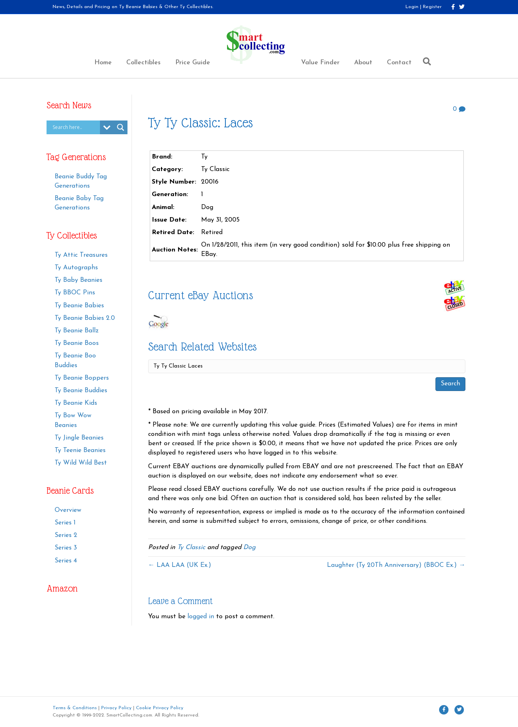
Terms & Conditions (75, 708)
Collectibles (143, 62)
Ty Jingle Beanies (79, 438)
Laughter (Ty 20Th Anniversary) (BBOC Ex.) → (396, 565)
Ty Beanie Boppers (82, 378)
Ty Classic (191, 547)
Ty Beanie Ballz (77, 331)
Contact (399, 62)
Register (432, 6)
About (363, 62)
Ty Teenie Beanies (80, 450)
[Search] (425, 61)
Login (411, 6)
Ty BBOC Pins (75, 293)
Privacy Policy (116, 708)
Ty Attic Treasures (81, 255)
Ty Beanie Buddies (81, 390)
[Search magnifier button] (120, 127)
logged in (200, 616)
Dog (249, 547)
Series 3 (66, 548)
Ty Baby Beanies (78, 280)
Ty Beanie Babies (79, 305)
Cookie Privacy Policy (159, 708)
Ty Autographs (76, 267)
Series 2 (66, 535)
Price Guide (192, 62)
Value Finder (320, 62)
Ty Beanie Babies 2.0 (85, 318)
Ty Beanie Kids (76, 403)
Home (103, 62)
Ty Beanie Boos (77, 343)
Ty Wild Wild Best (81, 463)
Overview (68, 510)
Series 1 (65, 523)
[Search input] (75, 127)
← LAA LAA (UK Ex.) (179, 565)
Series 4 (66, 561)
